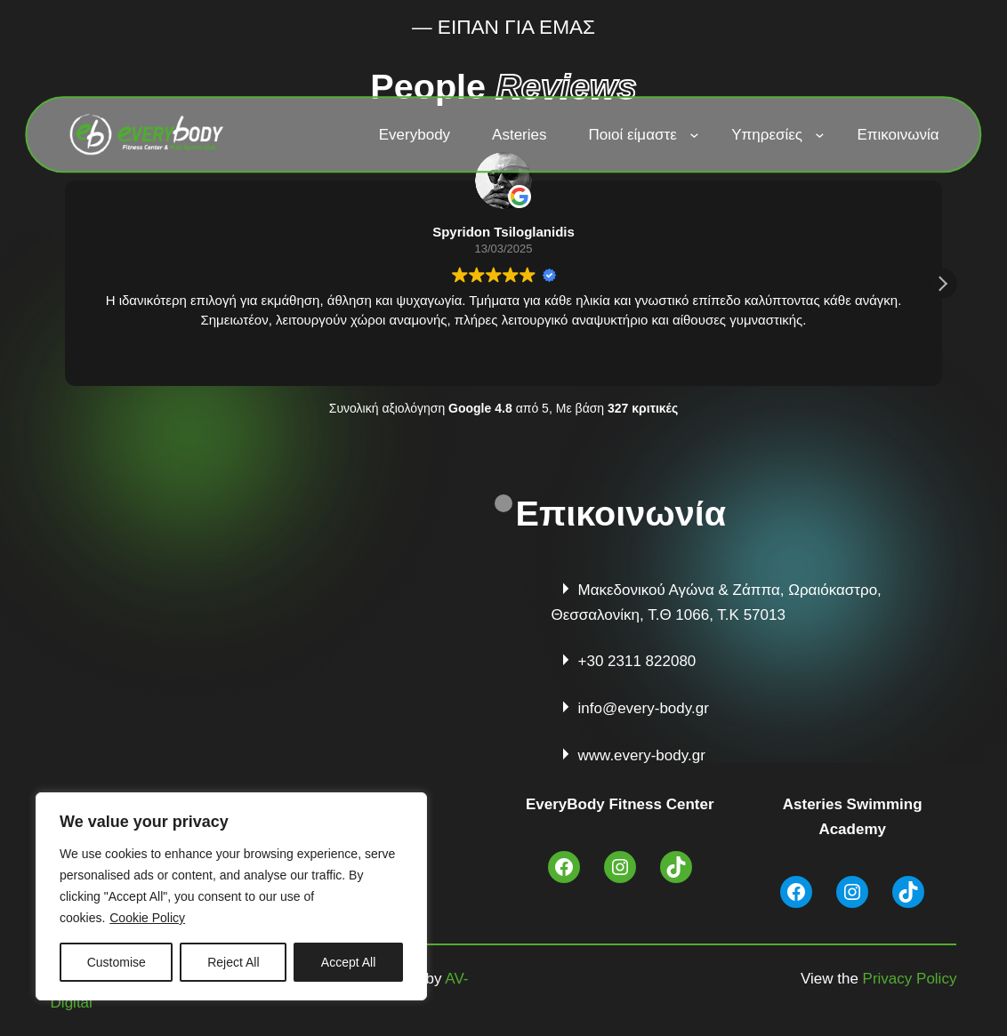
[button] (942, 283)
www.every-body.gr (641, 755)
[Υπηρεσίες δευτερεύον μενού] (819, 134)
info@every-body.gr (643, 708)
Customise (116, 962)
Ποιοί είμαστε (633, 134)
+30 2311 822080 (637, 661)
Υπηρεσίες (766, 134)
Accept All (348, 962)
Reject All (233, 962)
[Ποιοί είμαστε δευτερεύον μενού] (693, 134)
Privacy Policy (910, 978)
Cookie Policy (147, 918)
